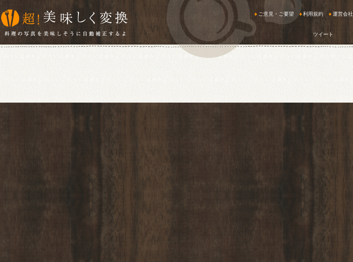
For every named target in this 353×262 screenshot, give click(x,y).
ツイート (323, 34)
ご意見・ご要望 (276, 14)
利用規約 (313, 14)
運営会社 (343, 14)
